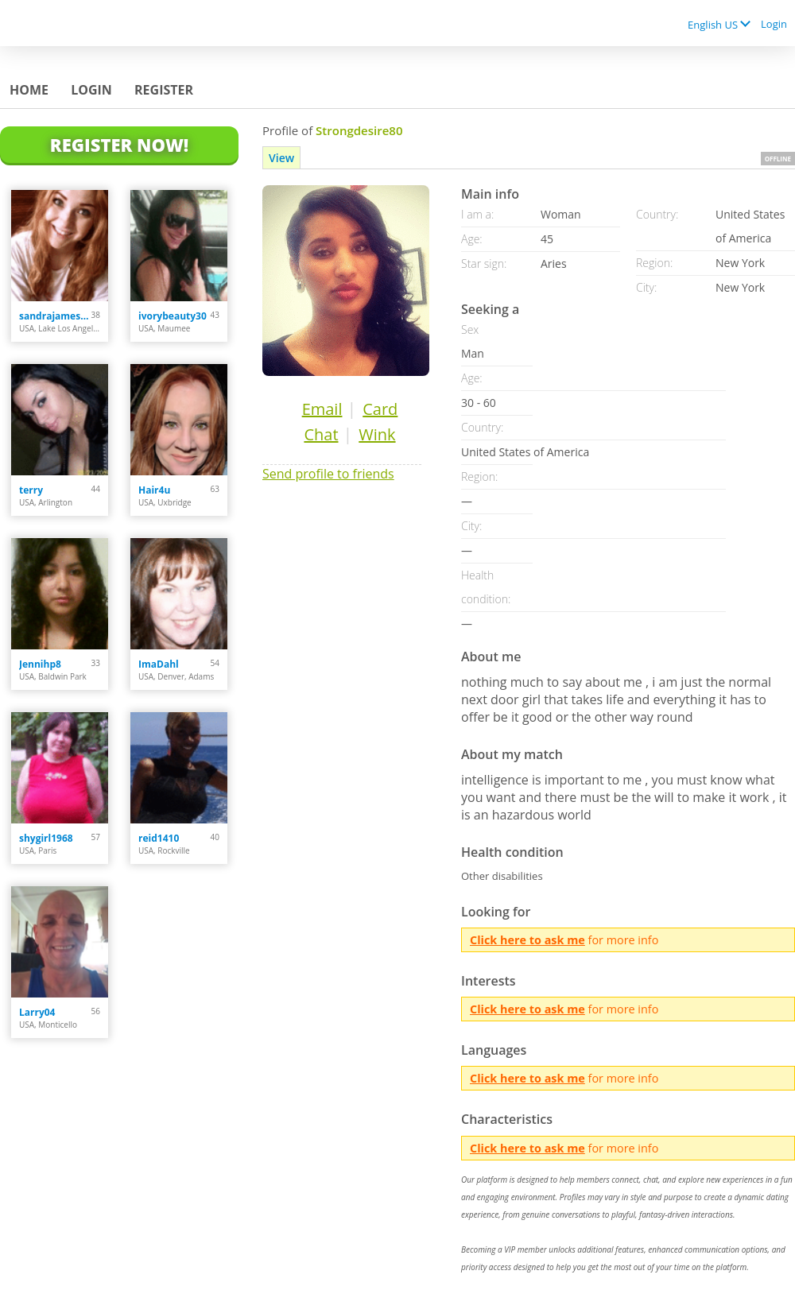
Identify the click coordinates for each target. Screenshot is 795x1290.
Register (163, 90)
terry (31, 490)
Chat (321, 434)
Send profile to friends (328, 473)
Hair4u (154, 490)
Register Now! (119, 145)
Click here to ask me (527, 939)
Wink (377, 434)
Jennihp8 (40, 664)
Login (774, 24)
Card (380, 409)
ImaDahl (158, 664)
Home (29, 90)
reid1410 (158, 838)
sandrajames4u (55, 316)
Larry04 (37, 1012)
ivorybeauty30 (172, 316)
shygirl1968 (46, 838)
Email (322, 409)
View (281, 157)
